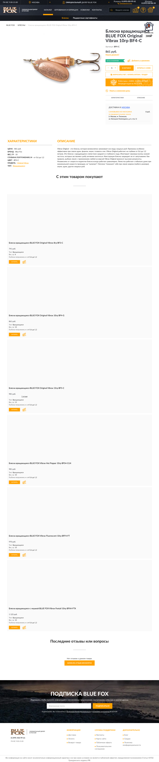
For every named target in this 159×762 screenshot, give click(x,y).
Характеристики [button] (117, 97)
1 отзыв (24, 396)
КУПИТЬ (14, 261)
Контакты (97, 10)
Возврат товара (74, 742)
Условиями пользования (101, 711)
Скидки (127, 738)
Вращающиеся (19, 166)
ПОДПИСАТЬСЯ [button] (102, 705)
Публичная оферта (104, 742)
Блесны (65, 18)
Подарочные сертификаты (85, 18)
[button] (125, 3)
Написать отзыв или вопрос (79, 662)
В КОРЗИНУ (126, 68)
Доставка (72, 734)
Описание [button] (141, 97)
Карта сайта (101, 738)
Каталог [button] (48, 10)
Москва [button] (125, 107)
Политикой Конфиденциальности (79, 711)
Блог (126, 734)
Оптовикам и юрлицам (66, 10)
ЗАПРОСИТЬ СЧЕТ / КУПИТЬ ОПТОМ (129, 74)
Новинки (85, 10)
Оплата (71, 738)
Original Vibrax (23, 163)
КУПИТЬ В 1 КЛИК (144, 68)
